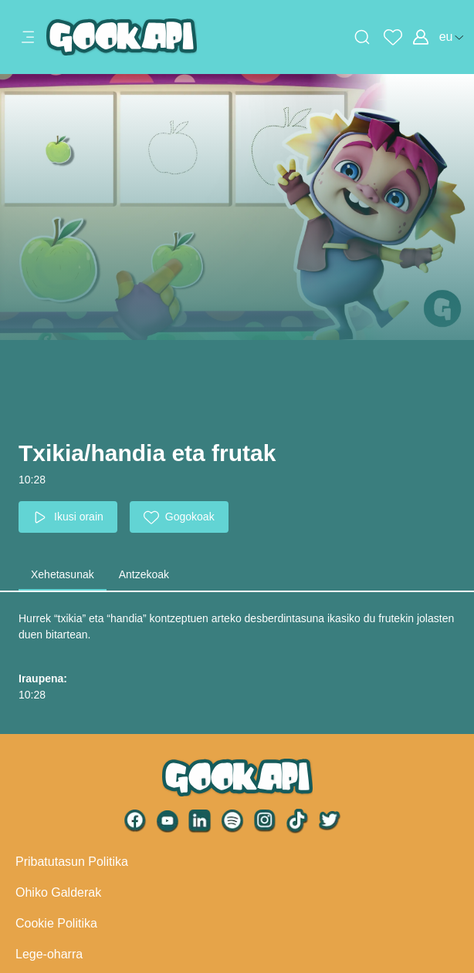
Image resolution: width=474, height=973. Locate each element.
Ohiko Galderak (58, 892)
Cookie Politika (56, 923)
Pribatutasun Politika (71, 861)
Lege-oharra (49, 954)
